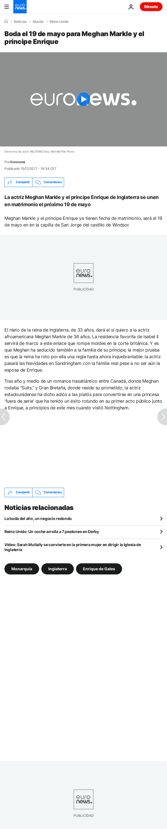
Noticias (20, 21)
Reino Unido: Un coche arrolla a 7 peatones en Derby (51, 531)
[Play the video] (83, 99)
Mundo (38, 21)
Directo (151, 6)
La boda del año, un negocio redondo (38, 518)
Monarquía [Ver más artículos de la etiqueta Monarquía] (21, 568)
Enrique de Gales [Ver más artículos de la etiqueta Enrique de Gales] (99, 568)
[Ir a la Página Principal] (20, 6)
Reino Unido (59, 21)
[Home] (6, 21)
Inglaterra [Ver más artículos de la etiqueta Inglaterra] (57, 568)
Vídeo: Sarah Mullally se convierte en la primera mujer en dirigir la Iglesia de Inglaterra (72, 547)
